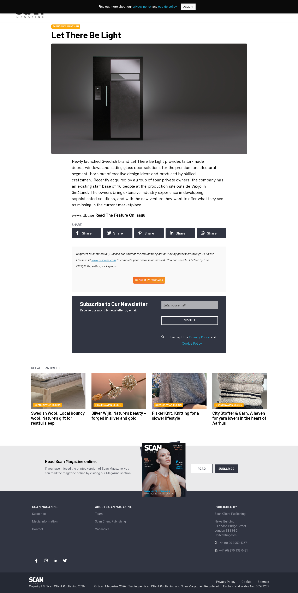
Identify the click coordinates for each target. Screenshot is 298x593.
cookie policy (167, 7)
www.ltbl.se (83, 215)
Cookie (246, 582)
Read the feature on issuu (120, 215)
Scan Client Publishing (110, 521)
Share (84, 233)
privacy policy (142, 7)
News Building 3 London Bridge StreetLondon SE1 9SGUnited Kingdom (230, 528)
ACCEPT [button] (188, 6)
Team (99, 514)
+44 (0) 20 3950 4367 (232, 543)
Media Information (45, 521)
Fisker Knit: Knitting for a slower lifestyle (175, 415)
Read (202, 468)
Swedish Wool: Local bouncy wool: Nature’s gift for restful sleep (58, 417)
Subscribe (226, 468)
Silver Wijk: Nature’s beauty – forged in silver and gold (118, 415)
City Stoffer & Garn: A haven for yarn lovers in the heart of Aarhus (239, 417)
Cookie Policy (192, 343)
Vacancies (102, 529)
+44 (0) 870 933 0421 (233, 550)
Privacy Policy (199, 337)
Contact (37, 529)
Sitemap (263, 582)
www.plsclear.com (103, 260)
